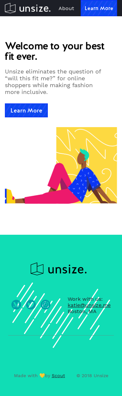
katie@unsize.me (89, 305)
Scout (58, 375)
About (66, 8)
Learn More (99, 8)
